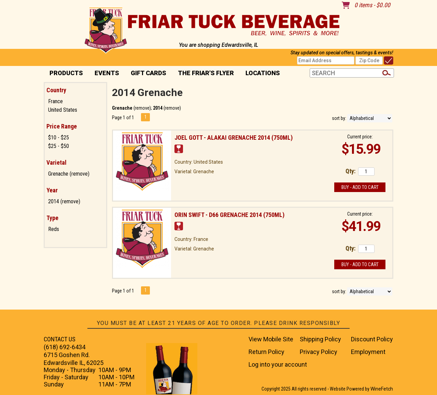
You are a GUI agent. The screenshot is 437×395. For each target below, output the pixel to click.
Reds (53, 229)
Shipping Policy (320, 339)
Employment (368, 351)
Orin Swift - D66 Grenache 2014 (229, 214)
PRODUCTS (64, 73)
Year (52, 190)
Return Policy (266, 351)
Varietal (56, 162)
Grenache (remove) (68, 174)
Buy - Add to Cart (360, 187)
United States (62, 110)
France (55, 101)
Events (107, 73)
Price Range (61, 126)
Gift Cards (148, 73)
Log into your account (278, 364)
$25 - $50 (58, 146)
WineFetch (381, 389)
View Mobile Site (271, 339)
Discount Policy (372, 339)
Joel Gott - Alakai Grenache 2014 (233, 137)
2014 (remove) (64, 201)
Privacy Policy (318, 351)
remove (142, 108)
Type (52, 217)
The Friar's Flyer (206, 73)
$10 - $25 (58, 137)
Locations (260, 73)
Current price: (360, 136)
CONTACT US (59, 339)
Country (56, 90)
